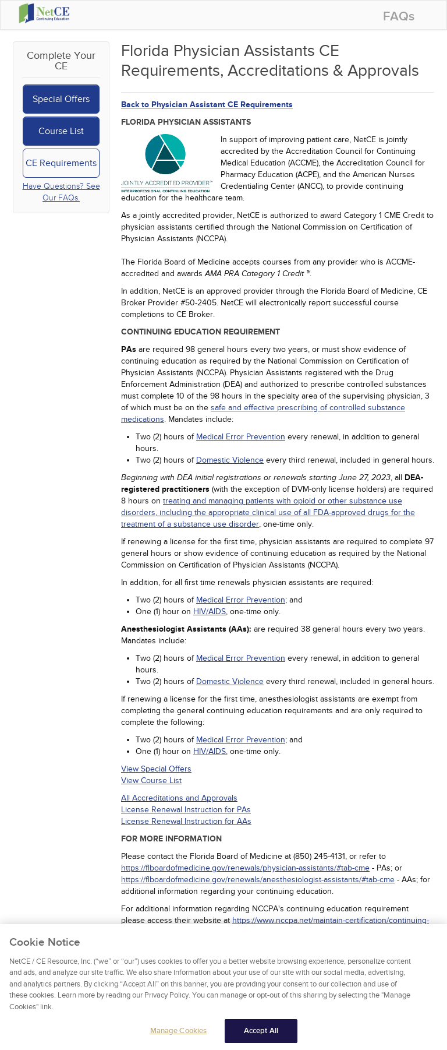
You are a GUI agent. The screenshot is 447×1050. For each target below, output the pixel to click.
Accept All (261, 1035)
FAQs (398, 16)
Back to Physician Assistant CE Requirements (207, 105)
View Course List (151, 780)
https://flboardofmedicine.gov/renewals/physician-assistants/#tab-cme (245, 868)
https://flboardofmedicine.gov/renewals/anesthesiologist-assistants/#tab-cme (258, 880)
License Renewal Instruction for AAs (186, 821)
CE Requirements (61, 163)
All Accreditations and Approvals (179, 798)
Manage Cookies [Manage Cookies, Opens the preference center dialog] (178, 1035)
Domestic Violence (230, 460)
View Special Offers (156, 769)
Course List (61, 131)
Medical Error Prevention (240, 437)
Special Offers (61, 99)
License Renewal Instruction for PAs (186, 810)
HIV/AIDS (209, 611)
